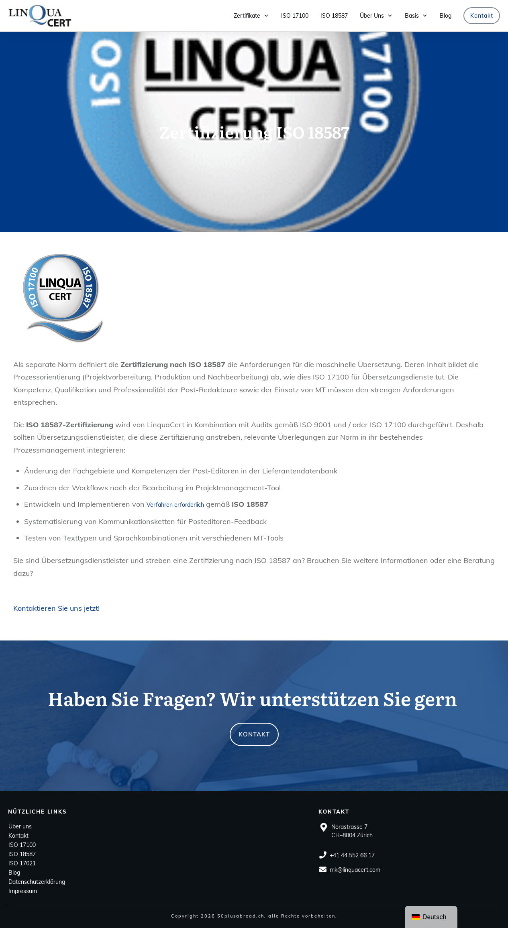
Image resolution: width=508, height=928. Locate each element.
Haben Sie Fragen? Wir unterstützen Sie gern (252, 698)
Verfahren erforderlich (175, 504)
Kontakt (18, 835)
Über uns (20, 826)
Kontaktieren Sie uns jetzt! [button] (56, 608)
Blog (14, 872)
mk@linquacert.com (355, 869)
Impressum (22, 891)
